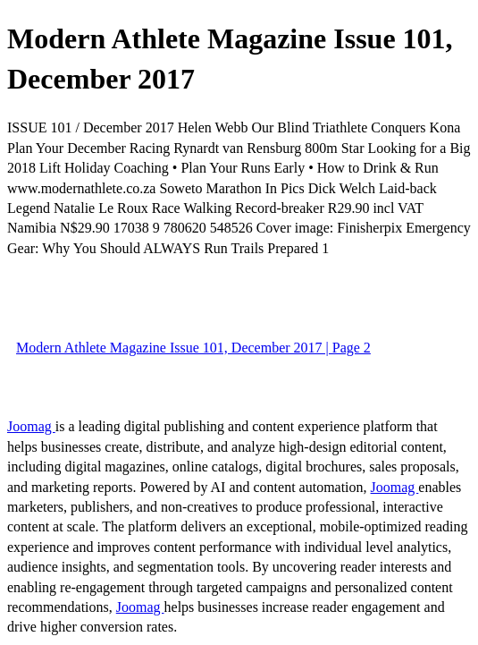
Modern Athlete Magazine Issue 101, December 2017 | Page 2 (193, 347)
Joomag (31, 426)
